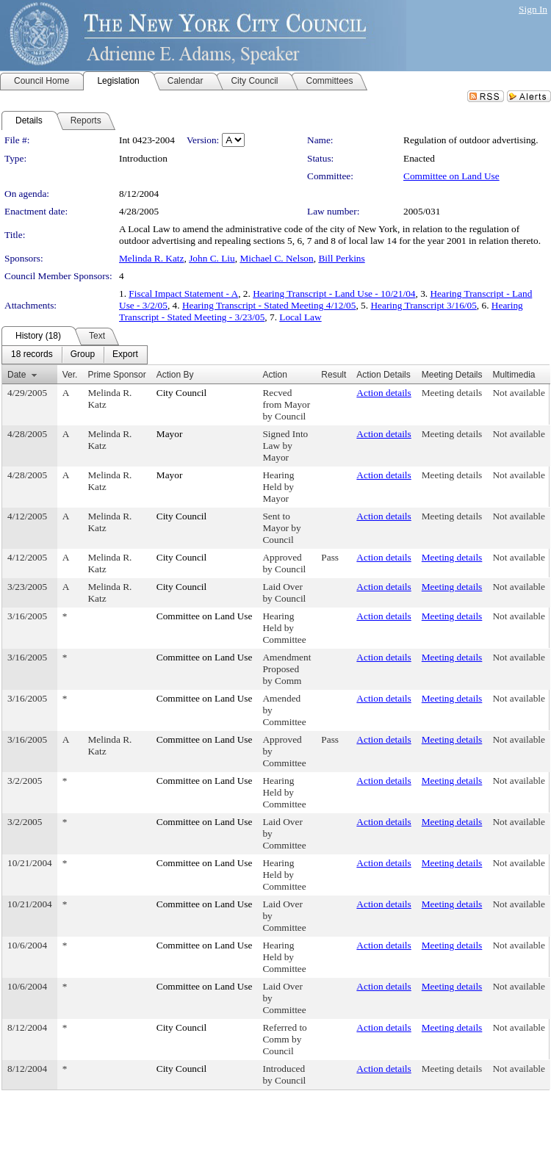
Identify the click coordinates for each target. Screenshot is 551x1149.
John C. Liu (212, 258)
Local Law (300, 317)
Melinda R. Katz (151, 258)
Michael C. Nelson (276, 258)
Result (333, 375)
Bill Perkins (341, 258)
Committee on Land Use (451, 175)
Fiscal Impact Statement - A (183, 293)
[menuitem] (32, 355)
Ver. (70, 375)
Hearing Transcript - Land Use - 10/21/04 (334, 293)
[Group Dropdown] (83, 355)
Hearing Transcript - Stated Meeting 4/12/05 (269, 305)
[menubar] (74, 354)
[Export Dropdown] (125, 355)
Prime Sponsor (116, 375)
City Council (181, 392)
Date (16, 375)
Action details (383, 392)
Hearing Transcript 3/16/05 (423, 305)
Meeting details (452, 392)
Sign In (533, 9)
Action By (175, 375)
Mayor (169, 433)
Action (274, 375)
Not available (518, 392)
